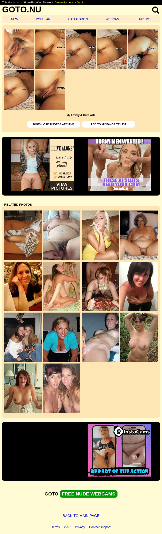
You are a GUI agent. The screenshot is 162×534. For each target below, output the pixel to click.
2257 (67, 527)
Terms (55, 527)
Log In (80, 2)
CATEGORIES (78, 19)
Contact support (100, 527)
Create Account (63, 2)
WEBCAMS (113, 19)
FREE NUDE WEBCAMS (88, 494)
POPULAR (43, 19)
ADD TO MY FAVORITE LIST (108, 124)
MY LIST (145, 19)
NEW (14, 19)
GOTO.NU (21, 9)
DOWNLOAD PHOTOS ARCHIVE (53, 124)
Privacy (80, 527)
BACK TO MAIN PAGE (81, 516)
